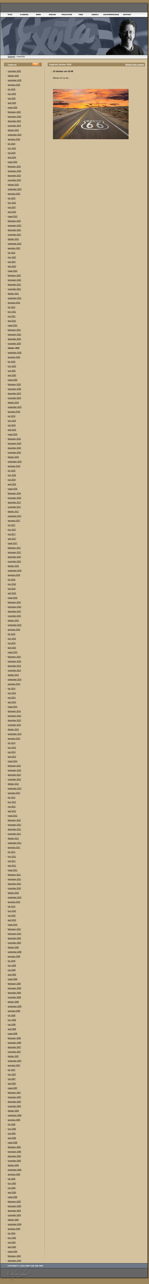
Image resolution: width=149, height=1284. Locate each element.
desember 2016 (14, 557)
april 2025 (12, 103)
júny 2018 (12, 475)
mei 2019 (12, 425)
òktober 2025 (13, 76)
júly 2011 (11, 852)
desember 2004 (14, 1211)
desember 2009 (14, 938)
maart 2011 (12, 870)
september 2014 (14, 680)
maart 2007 (12, 1088)
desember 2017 (14, 502)
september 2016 (14, 571)
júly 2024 (11, 144)
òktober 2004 (13, 1220)
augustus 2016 (14, 575)
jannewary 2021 (14, 334)
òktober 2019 (13, 403)
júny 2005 (12, 1183)
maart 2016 (12, 598)
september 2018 (14, 462)
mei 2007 (12, 1079)
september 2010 (14, 897)
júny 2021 (12, 312)
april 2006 (12, 1138)
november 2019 (14, 398)
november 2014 (14, 670)
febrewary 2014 (14, 711)
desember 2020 (14, 339)
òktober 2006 (13, 1111)
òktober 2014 (13, 675)
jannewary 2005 (14, 1206)
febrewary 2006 (14, 1147)
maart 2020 (12, 380)
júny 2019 (12, 421)
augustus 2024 (14, 139)
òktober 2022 (13, 239)
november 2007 (14, 1052)
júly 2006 (11, 1124)
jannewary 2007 (14, 1097)
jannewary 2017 (14, 552)
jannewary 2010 (14, 934)
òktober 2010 (13, 893)
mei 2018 (12, 480)
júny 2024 (12, 148)
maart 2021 (12, 325)
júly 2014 (11, 689)
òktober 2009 (13, 947)
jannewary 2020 (14, 389)
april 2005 (12, 1193)
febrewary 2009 (14, 984)
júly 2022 (11, 253)
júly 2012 (11, 798)
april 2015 (12, 648)
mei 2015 (12, 643)
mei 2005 (12, 1188)
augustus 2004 (14, 1229)
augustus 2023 (14, 194)
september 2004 (14, 1224)
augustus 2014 (14, 684)
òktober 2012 (13, 784)
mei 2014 (12, 698)
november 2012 (14, 779)
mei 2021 (12, 316)
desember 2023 (14, 176)
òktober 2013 (13, 729)
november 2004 (14, 1215)
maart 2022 (12, 271)
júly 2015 (11, 634)
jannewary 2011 (14, 879)
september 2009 (14, 952)
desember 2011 (14, 829)
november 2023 (14, 180)
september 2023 (14, 189)
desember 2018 (14, 448)
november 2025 (14, 71)
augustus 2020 (14, 357)
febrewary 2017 (14, 548)
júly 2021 (11, 307)
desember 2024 (14, 121)
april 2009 (12, 975)
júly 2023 (11, 198)
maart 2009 (12, 979)
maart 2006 (12, 1143)
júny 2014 (12, 693)
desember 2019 (14, 394)
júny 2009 (12, 966)
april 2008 (12, 1029)
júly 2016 (11, 580)
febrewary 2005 (14, 1202)
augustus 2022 (14, 248)
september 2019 (14, 407)
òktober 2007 (13, 1056)
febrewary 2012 (14, 820)
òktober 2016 (13, 566)
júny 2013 (12, 748)
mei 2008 (12, 1025)
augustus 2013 (14, 739)
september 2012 (14, 788)
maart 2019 (12, 434)
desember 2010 (14, 884)
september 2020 (14, 353)
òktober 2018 (13, 457)
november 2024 (14, 126)
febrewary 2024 (14, 167)
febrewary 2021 (14, 330)
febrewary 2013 (14, 766)
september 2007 (14, 1061)
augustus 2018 (14, 466)
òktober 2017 (13, 512)
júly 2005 (11, 1179)
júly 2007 (11, 1070)
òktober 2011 (13, 838)
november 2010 (14, 888)
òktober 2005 (13, 1165)
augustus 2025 (14, 85)
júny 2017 (12, 530)
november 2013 (14, 725)
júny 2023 (12, 203)
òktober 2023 (13, 185)
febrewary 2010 (14, 929)
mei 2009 (12, 970)
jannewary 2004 (14, 1261)
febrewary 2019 (14, 439)
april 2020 (12, 375)
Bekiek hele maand (134, 64)
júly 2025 (11, 89)
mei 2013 (12, 752)
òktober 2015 (13, 620)
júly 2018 (11, 471)
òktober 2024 (13, 130)
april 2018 (12, 484)
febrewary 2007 (14, 1093)
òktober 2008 (13, 1002)
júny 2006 (12, 1129)
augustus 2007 (14, 1065)
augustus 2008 (14, 1011)
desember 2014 (14, 666)
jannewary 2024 (14, 171)
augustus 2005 (14, 1174)
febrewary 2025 (14, 112)
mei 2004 (12, 1242)
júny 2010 (12, 911)
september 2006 (14, 1115)
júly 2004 (11, 1233)
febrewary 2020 (14, 384)
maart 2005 (12, 1197)
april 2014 (12, 702)
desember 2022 (14, 230)
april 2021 (12, 321)
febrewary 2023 (14, 221)
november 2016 (14, 561)
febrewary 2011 (14, 875)
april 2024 (12, 157)
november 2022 (14, 235)
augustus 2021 (14, 303)
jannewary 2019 (14, 443)
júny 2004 (12, 1238)
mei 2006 (12, 1133)
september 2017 (14, 516)
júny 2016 (12, 584)
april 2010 (12, 920)
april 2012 (12, 811)
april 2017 (12, 539)
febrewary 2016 (14, 602)
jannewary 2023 (14, 226)
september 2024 (14, 135)
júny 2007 (12, 1074)
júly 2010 (11, 906)
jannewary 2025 (14, 117)
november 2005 (14, 1161)
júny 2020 (12, 366)
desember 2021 (14, 285)
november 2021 (14, 289)
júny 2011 (12, 857)
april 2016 (12, 593)
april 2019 (12, 430)
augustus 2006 (14, 1120)
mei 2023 (12, 207)
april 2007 (12, 1084)
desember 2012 (14, 775)
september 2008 (14, 1006)
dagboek (11, 57)
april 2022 (12, 266)
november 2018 (14, 453)
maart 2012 (12, 816)
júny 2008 (12, 1020)
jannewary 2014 (14, 716)
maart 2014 (12, 707)
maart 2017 (12, 543)
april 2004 (12, 1247)
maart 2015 (12, 652)
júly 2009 (11, 961)
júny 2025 (12, 94)
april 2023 (12, 212)
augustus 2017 (14, 521)
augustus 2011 (14, 847)
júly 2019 (11, 416)
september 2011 (14, 843)
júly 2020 (11, 362)
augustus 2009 (14, 956)
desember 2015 (14, 611)
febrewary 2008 (14, 1038)
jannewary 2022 (14, 280)
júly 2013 (11, 743)
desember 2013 (14, 720)
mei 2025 (12, 98)
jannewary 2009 (14, 988)
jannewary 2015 (14, 661)
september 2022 (14, 244)
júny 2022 (12, 257)
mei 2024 (12, 153)
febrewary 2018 (14, 493)
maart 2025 (12, 107)
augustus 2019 (14, 412)
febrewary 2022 (14, 275)
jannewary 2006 (14, 1152)
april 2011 (12, 866)
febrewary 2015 (14, 657)
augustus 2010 (14, 902)
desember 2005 (14, 1156)
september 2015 (14, 625)
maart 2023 (12, 216)
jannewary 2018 (14, 498)
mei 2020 (12, 371)
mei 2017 (12, 534)
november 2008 (14, 997)
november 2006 (14, 1106)
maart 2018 (12, 489)
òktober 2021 (13, 294)
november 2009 (14, 943)
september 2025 (14, 80)
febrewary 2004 (14, 1256)
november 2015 (14, 616)
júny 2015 (12, 639)
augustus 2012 (14, 793)
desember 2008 (14, 993)
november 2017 (14, 507)
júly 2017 (11, 525)
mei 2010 (12, 916)
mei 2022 (12, 262)
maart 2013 (12, 761)
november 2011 (14, 834)
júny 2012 (12, 802)
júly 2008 (11, 1015)
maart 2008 (12, 1034)
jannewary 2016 (14, 607)
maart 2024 (12, 162)
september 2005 (14, 1170)
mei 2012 (12, 807)
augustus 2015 (14, 630)
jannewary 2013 (14, 770)
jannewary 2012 (14, 825)
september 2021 (14, 298)
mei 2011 (12, 861)
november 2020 (14, 344)
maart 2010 (12, 925)
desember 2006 (14, 1102)
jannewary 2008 (14, 1043)
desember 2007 (14, 1047)
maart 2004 (12, 1252)
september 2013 (14, 734)
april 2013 (12, 757)
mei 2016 (12, 589)
